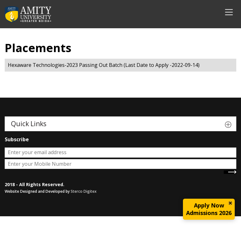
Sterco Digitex (84, 191)
